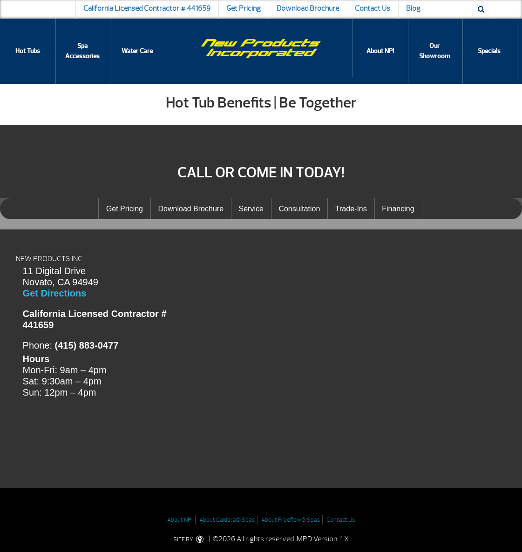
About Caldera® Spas (227, 520)
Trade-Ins (351, 209)
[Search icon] (481, 9)
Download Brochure (308, 8)
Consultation (299, 209)
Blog (413, 8)
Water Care (137, 51)
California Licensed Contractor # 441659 (146, 8)
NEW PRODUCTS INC (49, 258)
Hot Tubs (27, 51)
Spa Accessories (82, 51)
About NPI (380, 51)
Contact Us (372, 8)
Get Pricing (243, 8)
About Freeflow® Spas (290, 520)
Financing (398, 209)
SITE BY (190, 539)
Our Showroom (434, 51)
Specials (489, 51)
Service (251, 209)
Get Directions (55, 293)
